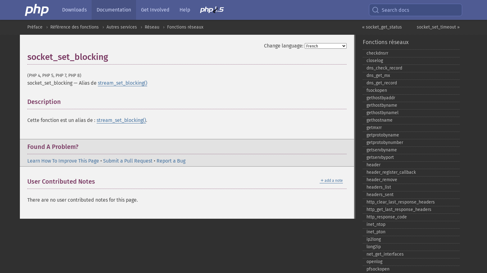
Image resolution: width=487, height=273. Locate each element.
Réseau (152, 27)
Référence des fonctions (74, 27)
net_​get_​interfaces (385, 254)
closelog (374, 60)
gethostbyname (381, 105)
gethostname (379, 120)
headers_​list (378, 187)
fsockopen (376, 90)
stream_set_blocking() (122, 83)
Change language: (283, 46)
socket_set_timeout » (438, 27)
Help (185, 10)
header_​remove (381, 179)
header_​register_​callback (391, 172)
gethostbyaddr (380, 98)
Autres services (122, 27)
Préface (35, 27)
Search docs (390, 10)
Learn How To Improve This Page (63, 161)
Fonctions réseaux (185, 27)
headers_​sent (380, 194)
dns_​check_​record (384, 68)
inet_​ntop (375, 224)
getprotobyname (382, 135)
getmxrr (374, 127)
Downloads (74, 10)
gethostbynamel (382, 112)
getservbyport (380, 157)
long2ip (373, 246)
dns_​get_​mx (378, 75)
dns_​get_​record (381, 83)
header (373, 165)
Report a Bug (171, 161)
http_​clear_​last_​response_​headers (400, 202)
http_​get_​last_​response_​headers (398, 209)
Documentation (114, 10)
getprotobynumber (384, 142)
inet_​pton (375, 232)
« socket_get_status (382, 27)
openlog (374, 261)
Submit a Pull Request (127, 161)
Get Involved (155, 10)
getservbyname (381, 150)
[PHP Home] (37, 10)
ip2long (373, 239)
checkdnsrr (377, 53)
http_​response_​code (386, 217)
